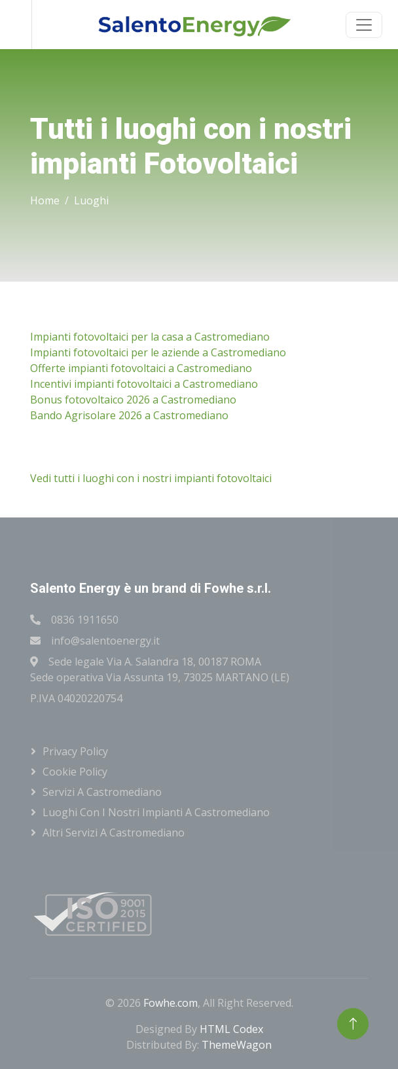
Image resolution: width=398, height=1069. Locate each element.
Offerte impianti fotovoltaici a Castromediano (141, 368)
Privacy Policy (75, 751)
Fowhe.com (170, 1003)
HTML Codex (231, 1029)
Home (45, 200)
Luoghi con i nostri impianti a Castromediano (156, 812)
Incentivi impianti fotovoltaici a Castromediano (144, 384)
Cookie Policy (75, 771)
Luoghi (91, 200)
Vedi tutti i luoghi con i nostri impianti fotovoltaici (151, 478)
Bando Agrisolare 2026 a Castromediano (129, 415)
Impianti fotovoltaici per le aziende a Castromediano (158, 352)
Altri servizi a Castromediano (114, 832)
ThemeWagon (237, 1045)
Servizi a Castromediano (102, 792)
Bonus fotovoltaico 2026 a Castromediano (133, 399)
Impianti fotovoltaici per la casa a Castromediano (150, 336)
